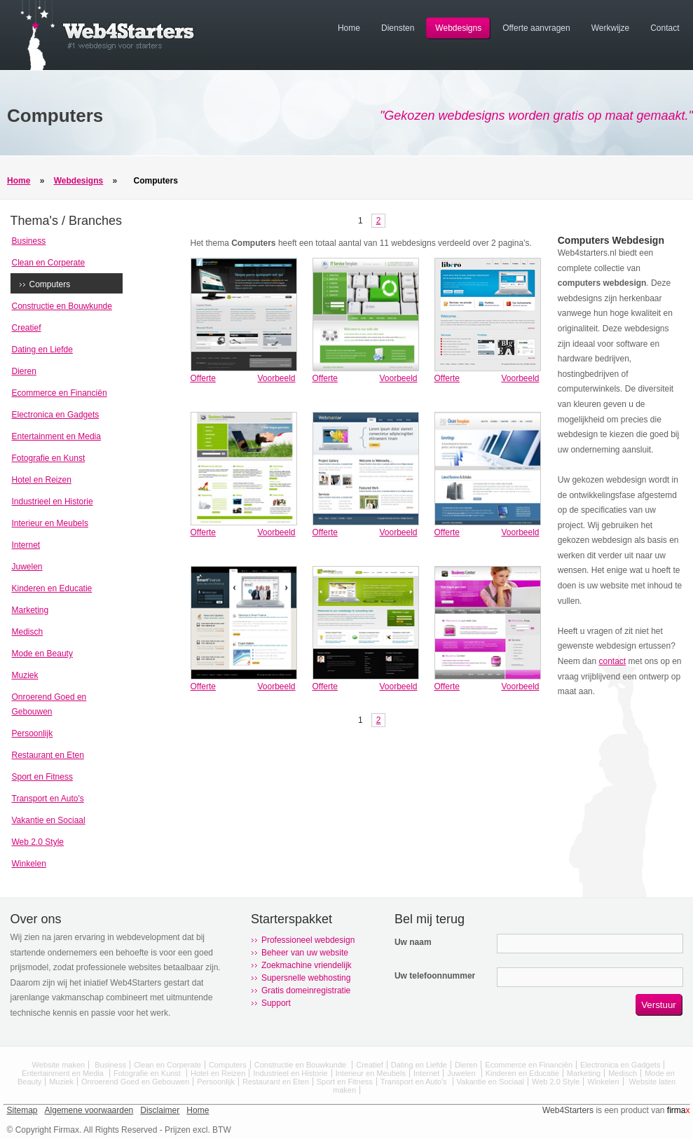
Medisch (27, 632)
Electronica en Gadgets (56, 415)
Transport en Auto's (48, 798)
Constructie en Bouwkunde (62, 306)
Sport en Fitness (42, 777)
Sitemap (22, 1110)
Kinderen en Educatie (52, 588)
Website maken (58, 1065)
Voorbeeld (276, 378)
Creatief (26, 328)
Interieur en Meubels (50, 523)
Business (29, 241)
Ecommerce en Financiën (59, 393)
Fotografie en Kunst (48, 458)
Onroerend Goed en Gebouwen (135, 1081)
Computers (156, 181)
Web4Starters (567, 1110)
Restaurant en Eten (48, 755)
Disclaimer (159, 1110)
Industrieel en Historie (52, 501)
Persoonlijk (32, 733)
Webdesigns (78, 181)
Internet (26, 545)
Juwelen (27, 567)
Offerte (203, 378)
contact (612, 661)
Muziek (25, 675)
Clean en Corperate (48, 263)
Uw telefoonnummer (434, 976)
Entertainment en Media (56, 436)
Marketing (30, 610)
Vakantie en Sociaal (48, 820)
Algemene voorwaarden (89, 1110)
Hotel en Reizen (41, 480)
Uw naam (413, 942)
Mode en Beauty (42, 653)
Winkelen (29, 864)
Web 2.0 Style (38, 842)
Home (18, 181)
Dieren (24, 371)
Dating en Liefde (42, 349)
